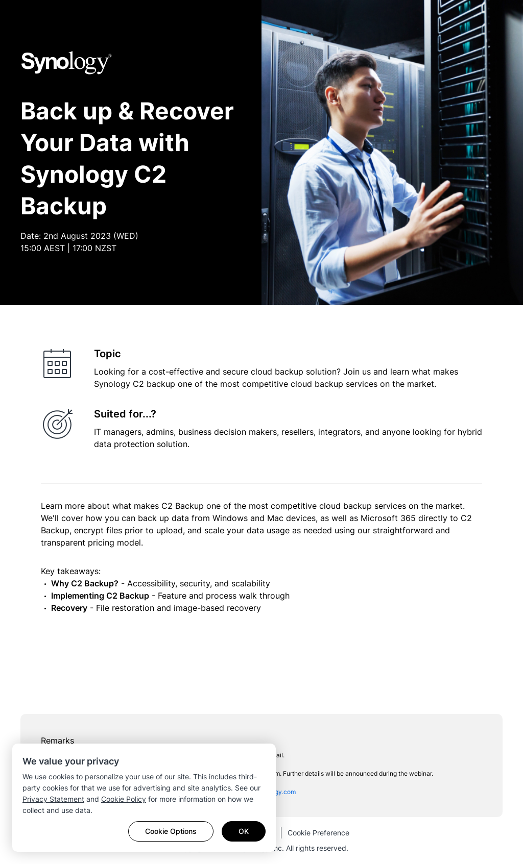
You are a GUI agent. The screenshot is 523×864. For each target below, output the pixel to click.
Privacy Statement (53, 799)
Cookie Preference (318, 832)
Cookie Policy (123, 799)
